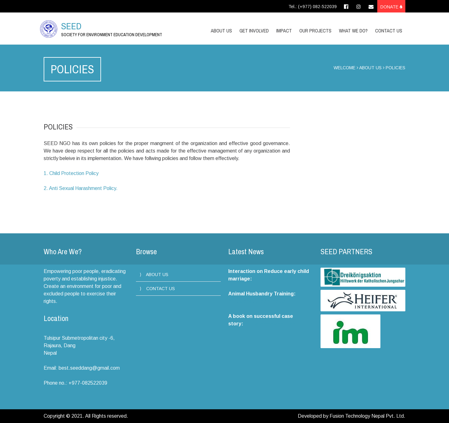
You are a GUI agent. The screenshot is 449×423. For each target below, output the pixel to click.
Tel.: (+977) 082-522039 (312, 6)
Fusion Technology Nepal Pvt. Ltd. (367, 416)
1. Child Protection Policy (71, 173)
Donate (391, 6)
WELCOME (344, 67)
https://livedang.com (278, 278)
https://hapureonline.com (259, 301)
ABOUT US (370, 67)
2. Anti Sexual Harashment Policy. (81, 188)
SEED (71, 26)
